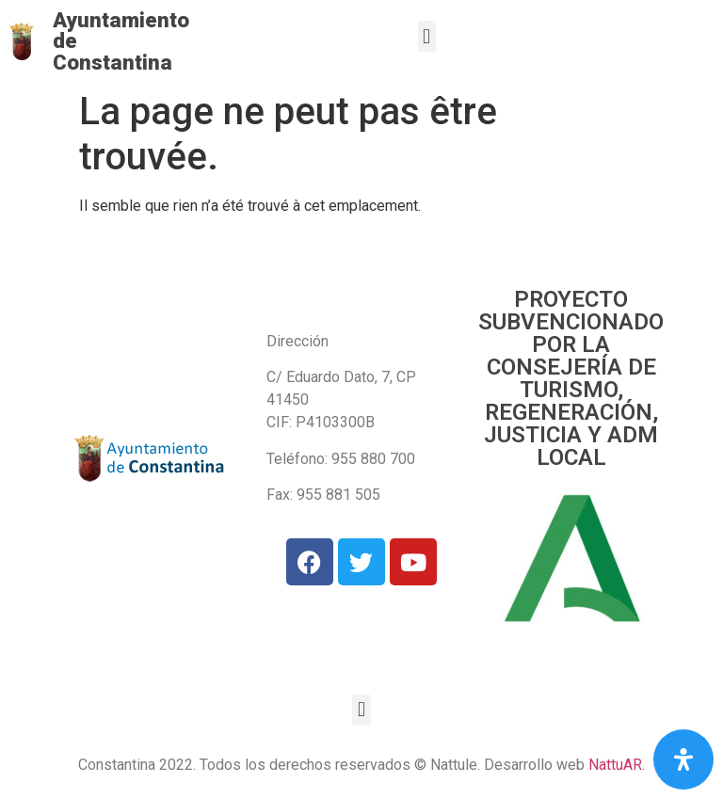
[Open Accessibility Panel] (683, 759)
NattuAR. (616, 765)
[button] (427, 36)
